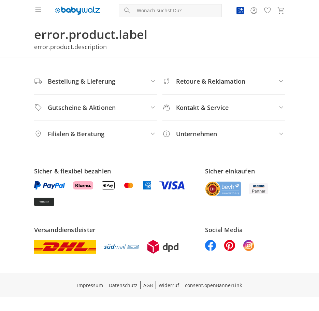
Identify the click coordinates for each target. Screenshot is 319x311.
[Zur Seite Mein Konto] (254, 10)
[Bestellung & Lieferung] (95, 81)
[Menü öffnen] (38, 10)
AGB (148, 285)
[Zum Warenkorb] (281, 10)
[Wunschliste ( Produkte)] (267, 10)
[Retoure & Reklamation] (223, 81)
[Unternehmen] (223, 134)
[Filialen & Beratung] (95, 134)
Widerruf (169, 285)
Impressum (90, 285)
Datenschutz (123, 285)
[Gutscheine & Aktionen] (95, 108)
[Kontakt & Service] (223, 108)
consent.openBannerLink (213, 285)
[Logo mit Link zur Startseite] (77, 10)
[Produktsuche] (178, 10)
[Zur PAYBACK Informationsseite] (240, 10)
